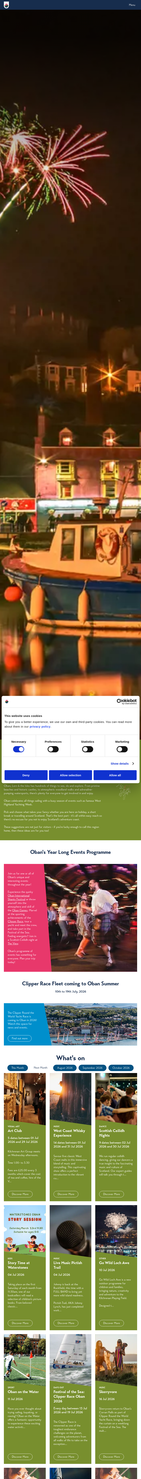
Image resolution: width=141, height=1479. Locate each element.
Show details (120, 763)
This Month (17, 1068)
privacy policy (40, 726)
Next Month (40, 1067)
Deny (26, 775)
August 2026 (65, 1068)
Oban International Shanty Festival (18, 897)
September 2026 (92, 1068)
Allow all (115, 775)
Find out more (20, 1038)
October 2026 (121, 1068)
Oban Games (20, 910)
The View (13, 943)
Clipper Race (15, 921)
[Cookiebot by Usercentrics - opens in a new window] (120, 701)
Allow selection (70, 775)
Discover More (20, 1194)
